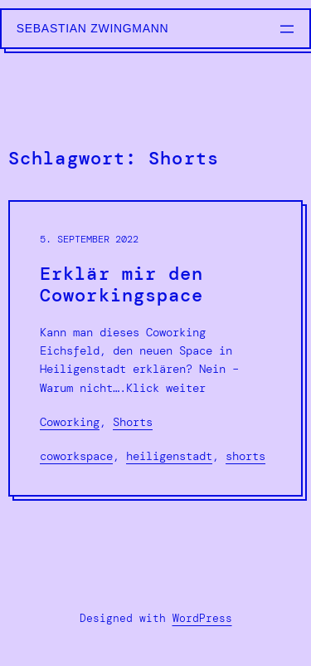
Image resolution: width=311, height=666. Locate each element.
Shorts (133, 421)
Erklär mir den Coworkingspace (122, 285)
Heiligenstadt (169, 455)
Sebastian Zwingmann (93, 28)
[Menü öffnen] (287, 29)
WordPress (202, 618)
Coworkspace (76, 455)
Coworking (70, 421)
